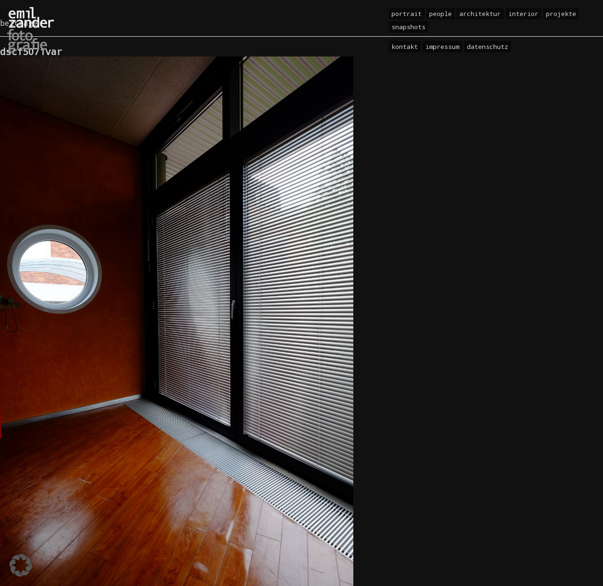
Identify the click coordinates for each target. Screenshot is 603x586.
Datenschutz (487, 46)
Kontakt (404, 46)
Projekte (561, 13)
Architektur (480, 13)
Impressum (442, 46)
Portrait (406, 13)
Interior (523, 13)
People (440, 13)
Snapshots (408, 27)
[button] (20, 565)
